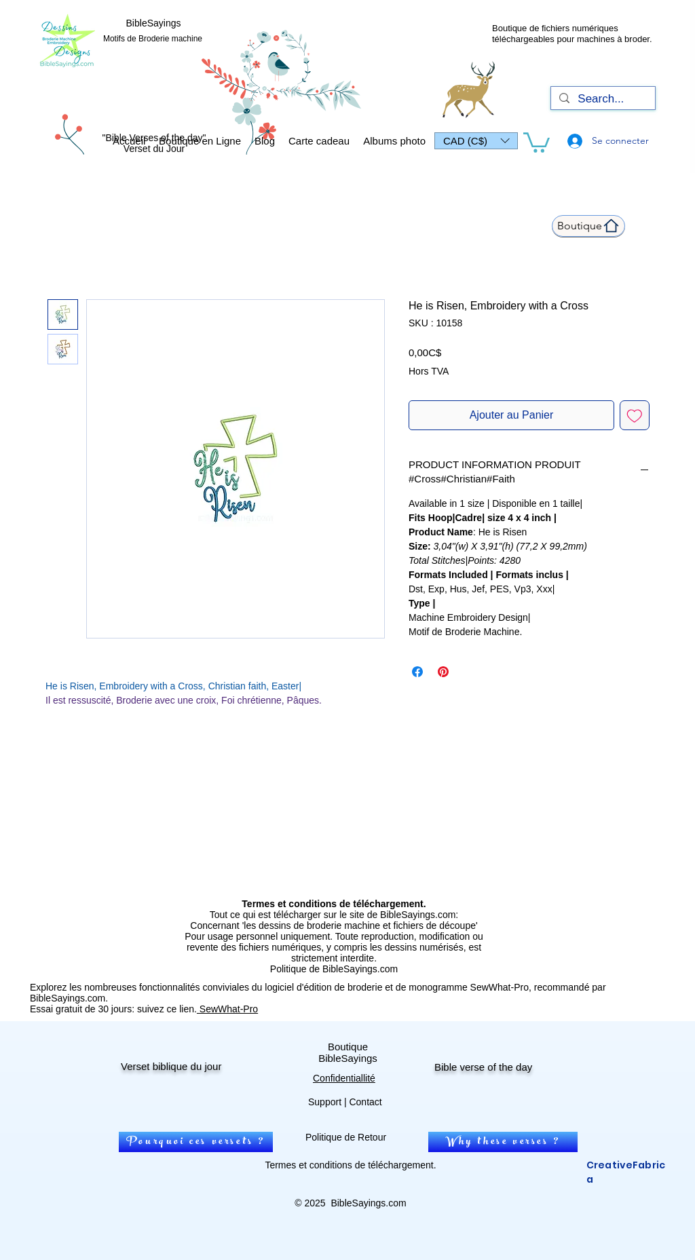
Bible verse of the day (483, 1067)
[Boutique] (588, 226)
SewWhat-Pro (227, 1009)
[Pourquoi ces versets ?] (196, 1142)
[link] (536, 141)
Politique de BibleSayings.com (334, 968)
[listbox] (476, 140)
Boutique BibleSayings (347, 1052)
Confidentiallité (344, 1078)
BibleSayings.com (368, 1203)
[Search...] (602, 99)
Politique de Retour (345, 1137)
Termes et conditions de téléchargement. (350, 1165)
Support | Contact (345, 1101)
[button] (476, 140)
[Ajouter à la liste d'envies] (635, 415)
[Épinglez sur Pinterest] (443, 672)
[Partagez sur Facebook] (417, 672)
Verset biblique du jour (171, 1066)
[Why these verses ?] (503, 1142)
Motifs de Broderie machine (152, 38)
